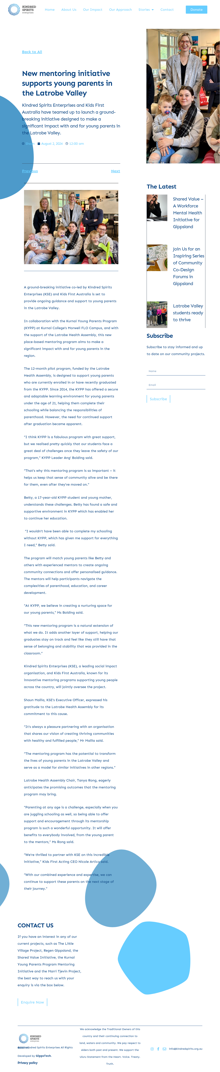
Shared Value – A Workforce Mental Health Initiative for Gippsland (188, 212)
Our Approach (120, 9)
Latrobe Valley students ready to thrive (188, 312)
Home (50, 9)
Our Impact (92, 9)
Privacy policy (28, 1063)
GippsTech (43, 1056)
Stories (146, 9)
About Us (68, 9)
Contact (167, 9)
